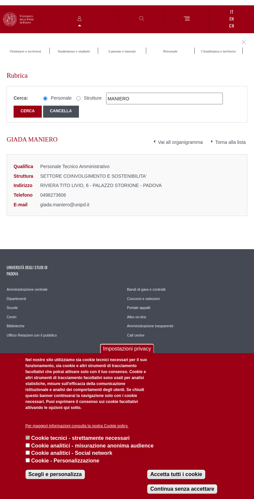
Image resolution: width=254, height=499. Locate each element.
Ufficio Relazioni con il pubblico (32, 335)
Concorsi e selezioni (143, 299)
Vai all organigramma (180, 142)
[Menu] (187, 19)
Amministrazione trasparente (150, 326)
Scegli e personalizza (55, 474)
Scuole (12, 308)
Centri (11, 317)
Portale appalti (138, 308)
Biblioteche (16, 326)
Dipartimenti (16, 299)
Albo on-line (136, 317)
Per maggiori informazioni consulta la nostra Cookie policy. (77, 426)
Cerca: (21, 98)
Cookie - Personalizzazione (65, 460)
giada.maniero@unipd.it (64, 204)
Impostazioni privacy (127, 348)
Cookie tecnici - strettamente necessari (80, 438)
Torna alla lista (230, 142)
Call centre (136, 335)
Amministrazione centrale (27, 289)
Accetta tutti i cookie (176, 474)
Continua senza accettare (182, 489)
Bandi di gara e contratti (146, 289)
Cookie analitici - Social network (71, 453)
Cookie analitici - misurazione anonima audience (92, 446)
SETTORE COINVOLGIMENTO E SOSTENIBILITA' (93, 176)
